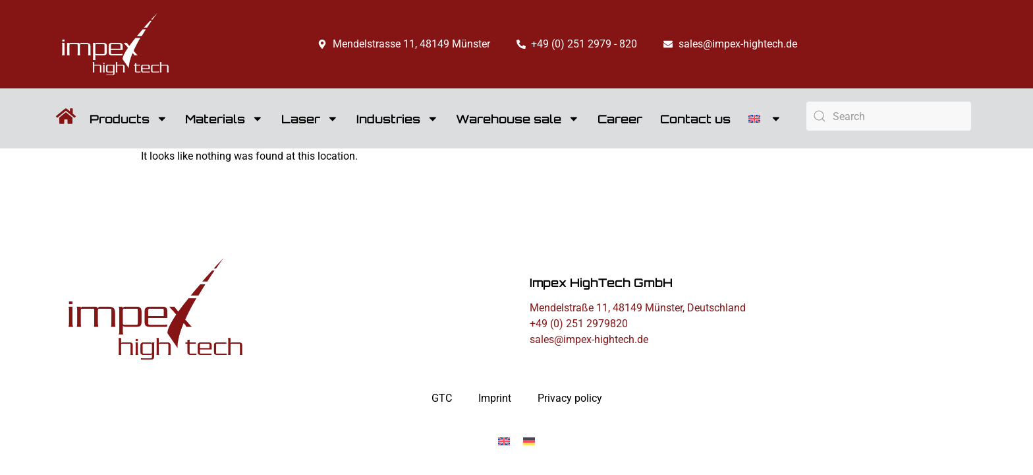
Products (129, 118)
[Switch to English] (503, 441)
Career (620, 118)
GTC (442, 398)
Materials (224, 118)
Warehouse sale (518, 118)
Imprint (494, 398)
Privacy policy (570, 398)
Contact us (695, 118)
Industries (397, 118)
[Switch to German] (529, 441)
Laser (310, 118)
